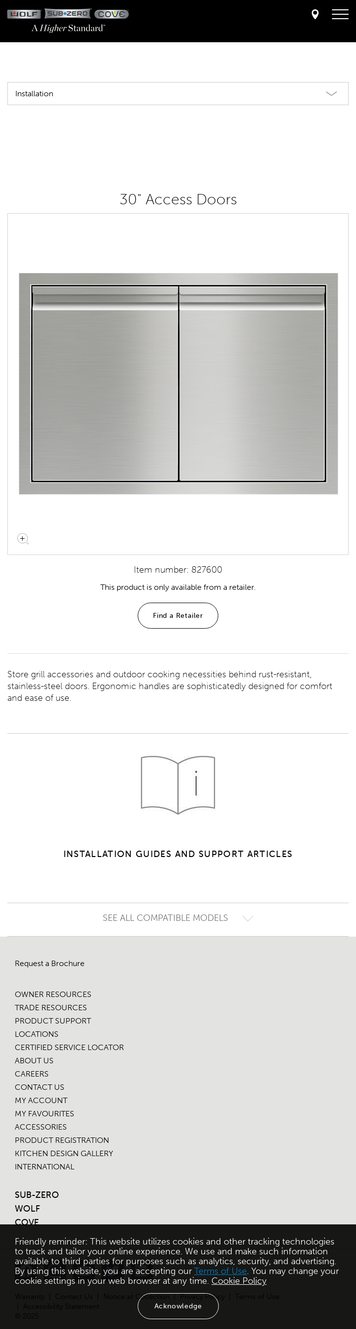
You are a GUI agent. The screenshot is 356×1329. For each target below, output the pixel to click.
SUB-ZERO (37, 1195)
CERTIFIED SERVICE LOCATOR (69, 1047)
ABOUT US (34, 1060)
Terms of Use (220, 1271)
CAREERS (32, 1074)
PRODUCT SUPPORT (53, 1020)
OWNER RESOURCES (53, 994)
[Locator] (315, 15)
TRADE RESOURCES (51, 1007)
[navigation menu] (340, 14)
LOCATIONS (37, 1034)
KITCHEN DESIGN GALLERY (64, 1153)
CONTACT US (39, 1087)
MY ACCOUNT (41, 1100)
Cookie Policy (239, 1280)
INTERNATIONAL (44, 1166)
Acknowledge (178, 1306)
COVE (27, 1222)
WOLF (27, 1208)
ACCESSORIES (41, 1127)
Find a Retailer (178, 615)
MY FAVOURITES (44, 1113)
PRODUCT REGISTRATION (62, 1140)
